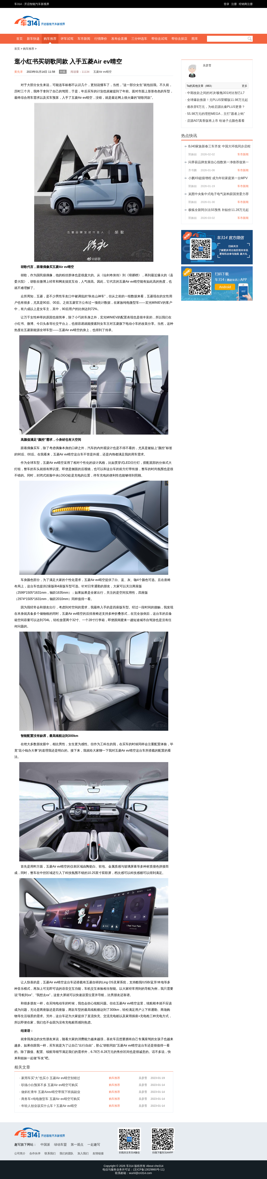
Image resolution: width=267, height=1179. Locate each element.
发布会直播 (119, 38)
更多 (244, 85)
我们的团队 (67, 1153)
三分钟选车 (139, 38)
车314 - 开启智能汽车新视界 (31, 4)
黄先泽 (18, 71)
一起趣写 (93, 1144)
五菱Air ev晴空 (102, 71)
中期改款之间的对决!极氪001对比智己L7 (216, 93)
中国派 (45, 1144)
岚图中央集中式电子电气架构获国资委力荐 (218, 194)
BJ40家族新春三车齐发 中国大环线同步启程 (219, 146)
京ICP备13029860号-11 (148, 1169)
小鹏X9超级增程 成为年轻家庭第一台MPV (218, 178)
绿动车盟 (60, 1144)
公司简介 (19, 1153)
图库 (195, 38)
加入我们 (83, 1153)
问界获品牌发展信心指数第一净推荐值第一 (218, 162)
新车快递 (33, 38)
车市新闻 (83, 38)
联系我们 (50, 1153)
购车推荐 (50, 38)
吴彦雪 (143, 1077)
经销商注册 (246, 4)
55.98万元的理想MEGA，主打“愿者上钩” (216, 113)
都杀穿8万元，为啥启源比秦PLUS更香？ (216, 106)
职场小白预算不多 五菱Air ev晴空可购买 (49, 1085)
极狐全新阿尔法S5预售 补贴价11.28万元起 (218, 210)
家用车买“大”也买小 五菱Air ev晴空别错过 (50, 1078)
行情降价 (100, 38)
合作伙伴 (35, 1153)
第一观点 (77, 1144)
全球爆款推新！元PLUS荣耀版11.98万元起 (217, 99)
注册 (234, 4)
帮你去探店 (179, 38)
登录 (226, 4)
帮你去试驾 (159, 38)
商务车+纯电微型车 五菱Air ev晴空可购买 (50, 1099)
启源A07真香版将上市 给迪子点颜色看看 (216, 120)
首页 (19, 38)
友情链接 (98, 1153)
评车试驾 (67, 38)
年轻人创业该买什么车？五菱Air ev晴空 (49, 1105)
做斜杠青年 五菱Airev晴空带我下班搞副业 (50, 1092)
